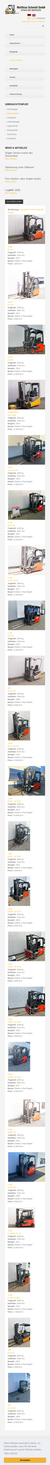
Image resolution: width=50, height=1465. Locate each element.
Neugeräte (13, 52)
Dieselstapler (12, 109)
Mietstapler (13, 69)
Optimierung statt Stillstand (19, 167)
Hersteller (24, 209)
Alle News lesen (14, 202)
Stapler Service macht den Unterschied (19, 154)
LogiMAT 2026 (12, 190)
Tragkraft (39, 209)
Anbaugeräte (12, 130)
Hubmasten (12, 134)
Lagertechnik (12, 126)
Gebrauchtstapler (15, 61)
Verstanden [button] (25, 1460)
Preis (31, 209)
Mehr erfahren (11, 159)
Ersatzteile (14, 86)
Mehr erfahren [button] (11, 1453)
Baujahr (11, 212)
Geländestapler (13, 122)
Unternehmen (14, 44)
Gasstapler (11, 118)
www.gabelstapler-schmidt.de (33, 21)
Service (11, 78)
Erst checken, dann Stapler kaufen (23, 179)
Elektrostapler (13, 113)
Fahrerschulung (16, 94)
